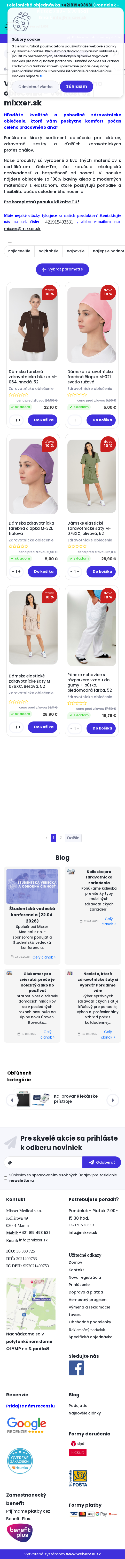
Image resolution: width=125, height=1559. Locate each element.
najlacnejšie (19, 251)
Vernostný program (87, 1299)
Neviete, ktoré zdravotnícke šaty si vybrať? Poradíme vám (98, 982)
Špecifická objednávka (91, 1337)
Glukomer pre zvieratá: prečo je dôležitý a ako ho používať (37, 982)
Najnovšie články (85, 1413)
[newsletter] (102, 1162)
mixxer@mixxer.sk (22, 229)
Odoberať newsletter (62, 1143)
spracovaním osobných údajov (61, 1175)
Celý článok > (44, 957)
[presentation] (12, 1100)
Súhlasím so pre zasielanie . (63, 1177)
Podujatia (78, 1405)
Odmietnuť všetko (35, 86)
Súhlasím (76, 86)
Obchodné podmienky (90, 1322)
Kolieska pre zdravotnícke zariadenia (98, 877)
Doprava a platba (86, 1292)
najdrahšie (48, 251)
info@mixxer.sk (33, 1240)
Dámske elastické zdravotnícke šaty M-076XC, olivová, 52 (89, 528)
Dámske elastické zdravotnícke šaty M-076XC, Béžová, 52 (30, 681)
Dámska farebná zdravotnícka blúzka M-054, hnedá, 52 (33, 377)
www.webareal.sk (83, 1554)
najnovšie (75, 251)
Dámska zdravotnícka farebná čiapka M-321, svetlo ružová (90, 377)
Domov (75, 1262)
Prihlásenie (79, 1284)
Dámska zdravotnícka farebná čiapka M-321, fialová (31, 528)
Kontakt (76, 1269)
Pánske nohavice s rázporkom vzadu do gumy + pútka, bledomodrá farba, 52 (89, 682)
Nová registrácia (85, 1277)
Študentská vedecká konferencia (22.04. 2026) (32, 915)
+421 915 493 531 (34, 1232)
